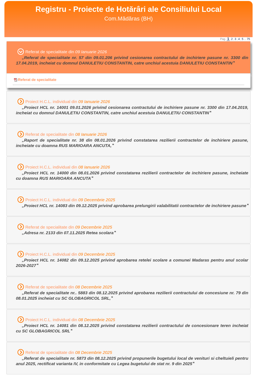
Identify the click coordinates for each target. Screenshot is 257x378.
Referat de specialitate (35, 80)
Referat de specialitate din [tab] (132, 57)
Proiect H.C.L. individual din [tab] (132, 107)
